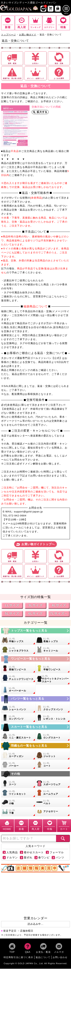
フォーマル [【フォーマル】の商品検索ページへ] (57, 852)
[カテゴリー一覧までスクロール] (49, 23)
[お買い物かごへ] (50, 8)
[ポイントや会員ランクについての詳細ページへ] (35, 73)
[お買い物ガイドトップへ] (35, 544)
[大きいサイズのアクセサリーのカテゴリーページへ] (53, 812)
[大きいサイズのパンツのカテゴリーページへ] (35, 698)
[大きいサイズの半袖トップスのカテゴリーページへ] (18, 640)
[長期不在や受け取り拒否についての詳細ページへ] (12, 73)
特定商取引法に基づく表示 (18, 957)
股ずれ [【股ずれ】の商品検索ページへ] (28, 857)
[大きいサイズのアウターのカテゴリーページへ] (35, 745)
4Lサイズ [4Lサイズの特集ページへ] (59, 605)
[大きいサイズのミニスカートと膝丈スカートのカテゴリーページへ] (18, 736)
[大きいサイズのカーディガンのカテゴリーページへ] (18, 755)
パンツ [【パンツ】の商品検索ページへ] (60, 857)
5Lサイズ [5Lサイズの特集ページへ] (12, 613)
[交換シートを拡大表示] (15, 126)
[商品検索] (63, 838)
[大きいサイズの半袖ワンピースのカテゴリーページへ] (53, 668)
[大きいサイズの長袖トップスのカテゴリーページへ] (53, 640)
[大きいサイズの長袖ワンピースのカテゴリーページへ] (18, 668)
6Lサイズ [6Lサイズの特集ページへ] (35, 613)
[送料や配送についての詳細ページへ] (12, 58)
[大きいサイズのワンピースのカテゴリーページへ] (35, 658)
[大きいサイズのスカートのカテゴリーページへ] (35, 727)
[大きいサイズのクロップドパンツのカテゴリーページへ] (53, 708)
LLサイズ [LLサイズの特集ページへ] (12, 605)
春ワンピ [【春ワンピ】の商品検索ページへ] (44, 857)
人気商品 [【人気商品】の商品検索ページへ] (12, 852)
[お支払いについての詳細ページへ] (35, 58)
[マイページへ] (57, 8)
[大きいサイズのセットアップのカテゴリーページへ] (18, 793)
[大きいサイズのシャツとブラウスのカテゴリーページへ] (18, 649)
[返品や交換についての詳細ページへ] (59, 58)
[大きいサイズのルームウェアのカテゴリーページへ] (53, 793)
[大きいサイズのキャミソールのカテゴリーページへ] (53, 649)
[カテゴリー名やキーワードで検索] (28, 838)
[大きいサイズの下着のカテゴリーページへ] (18, 812)
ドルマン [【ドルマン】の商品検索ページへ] (12, 857)
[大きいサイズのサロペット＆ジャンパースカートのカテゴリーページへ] (53, 679)
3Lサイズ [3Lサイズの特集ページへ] (35, 605)
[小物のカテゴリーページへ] (18, 802)
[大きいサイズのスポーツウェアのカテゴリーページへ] (53, 783)
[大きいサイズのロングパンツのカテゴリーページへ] (18, 717)
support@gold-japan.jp (28, 511)
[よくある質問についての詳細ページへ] (59, 73)
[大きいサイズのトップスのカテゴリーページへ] (35, 630)
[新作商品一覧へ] (43, 8)
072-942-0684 (18, 515)
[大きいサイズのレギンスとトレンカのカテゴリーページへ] (53, 717)
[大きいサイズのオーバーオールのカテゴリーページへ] (18, 689)
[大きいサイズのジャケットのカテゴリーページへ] (53, 755)
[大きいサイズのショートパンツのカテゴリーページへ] (18, 708)
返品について (43, 957)
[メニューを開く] (66, 8)
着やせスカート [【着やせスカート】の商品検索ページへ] (34, 852)
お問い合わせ (60, 957)
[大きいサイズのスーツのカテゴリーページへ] (18, 783)
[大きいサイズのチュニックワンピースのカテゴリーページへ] (18, 677)
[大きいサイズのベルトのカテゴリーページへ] (53, 802)
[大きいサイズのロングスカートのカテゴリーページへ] (53, 736)
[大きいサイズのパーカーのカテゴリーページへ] (18, 764)
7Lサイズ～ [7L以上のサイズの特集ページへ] (59, 613)
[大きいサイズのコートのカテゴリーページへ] (53, 764)
